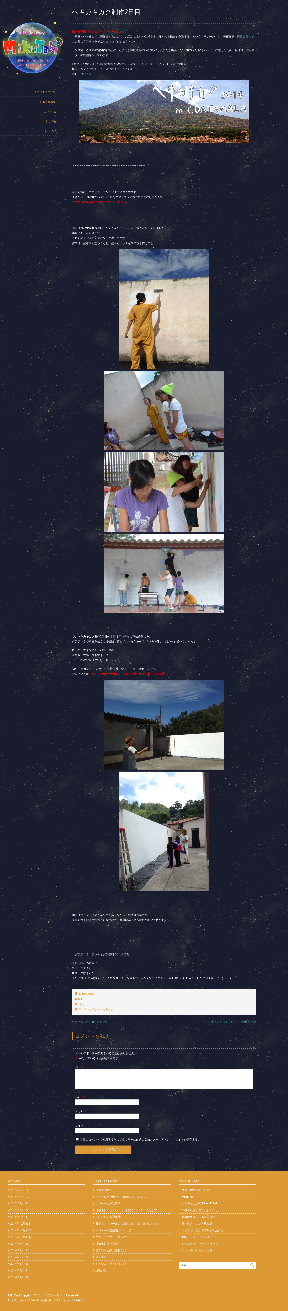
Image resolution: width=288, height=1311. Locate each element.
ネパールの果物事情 (108, 1203)
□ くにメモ (49, 121)
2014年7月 (17, 1257)
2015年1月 (17, 1217)
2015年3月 (17, 1203)
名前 (79, 1097)
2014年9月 (17, 1244)
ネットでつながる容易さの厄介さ (203, 1230)
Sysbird (78, 1300)
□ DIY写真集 (48, 102)
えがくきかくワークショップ (200, 1244)
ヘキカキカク (105, 1009)
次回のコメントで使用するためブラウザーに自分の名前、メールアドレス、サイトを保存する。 (140, 1139)
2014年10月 (17, 1237)
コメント (82, 1067)
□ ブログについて (45, 92)
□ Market (50, 111)
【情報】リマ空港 (106, 1244)
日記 (81, 1004)
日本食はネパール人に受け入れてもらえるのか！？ (127, 1223)
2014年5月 (17, 1270)
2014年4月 (17, 1277)
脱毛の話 (101, 1270)
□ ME (52, 131)
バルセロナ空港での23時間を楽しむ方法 (120, 1197)
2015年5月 (17, 1190)
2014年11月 (17, 1230)
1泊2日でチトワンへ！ (196, 1237)
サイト (79, 1125)
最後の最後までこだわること (200, 1210)
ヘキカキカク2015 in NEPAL (200, 1203)
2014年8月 (17, 1250)
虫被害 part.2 (103, 1190)
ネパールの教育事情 (108, 1217)
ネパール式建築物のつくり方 (113, 1230)
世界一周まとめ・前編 (196, 1190)
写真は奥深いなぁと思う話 (198, 1217)
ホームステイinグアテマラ (91, 1022)
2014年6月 (17, 1263)
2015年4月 (17, 1197)
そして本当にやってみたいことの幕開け (228, 1022)
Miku (81, 999)
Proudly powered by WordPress (25, 1300)
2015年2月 (17, 1210)
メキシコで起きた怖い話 (110, 1263)
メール (81, 1111)
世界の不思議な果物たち (110, 1250)
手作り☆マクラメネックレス (113, 1237)
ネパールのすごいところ (197, 1250)
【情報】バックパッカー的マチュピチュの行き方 (126, 1210)
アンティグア (86, 1009)
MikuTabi (101, 1257)
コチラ (87, 74)
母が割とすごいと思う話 (197, 1223)
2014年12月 (17, 1223)
